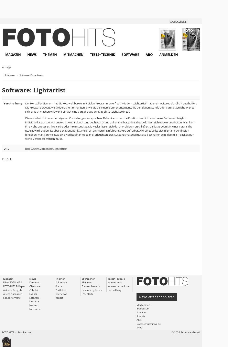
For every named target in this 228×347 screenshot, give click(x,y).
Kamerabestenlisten (119, 286)
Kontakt (141, 316)
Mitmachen (73, 54)
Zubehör (34, 290)
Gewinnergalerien (92, 290)
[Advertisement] (101, 225)
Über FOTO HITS (12, 282)
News (32, 54)
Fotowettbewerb (91, 286)
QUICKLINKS (178, 21)
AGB (139, 320)
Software (130, 54)
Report (59, 297)
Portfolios (60, 290)
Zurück (7, 159)
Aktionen (86, 282)
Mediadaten (143, 305)
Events (33, 294)
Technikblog (114, 290)
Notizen (33, 305)
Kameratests (115, 282)
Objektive (34, 286)
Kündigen (142, 312)
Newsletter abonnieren (157, 297)
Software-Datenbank (31, 75)
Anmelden (168, 54)
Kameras (34, 282)
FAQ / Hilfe (88, 294)
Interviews (61, 294)
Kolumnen (61, 282)
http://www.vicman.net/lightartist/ (46, 149)
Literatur (34, 301)
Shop (139, 327)
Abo (149, 54)
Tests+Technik (102, 54)
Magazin (13, 54)
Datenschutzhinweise (149, 324)
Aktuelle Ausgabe (13, 290)
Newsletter (35, 309)
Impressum (143, 308)
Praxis (58, 286)
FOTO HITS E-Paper (14, 286)
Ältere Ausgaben (12, 294)
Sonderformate (12, 297)
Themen (50, 54)
